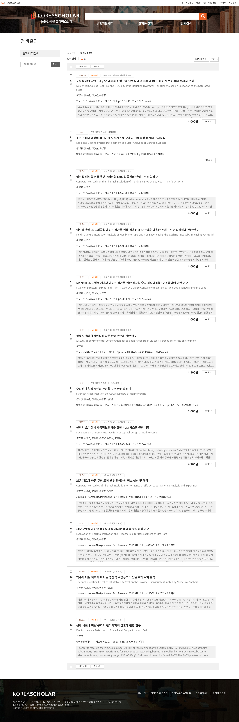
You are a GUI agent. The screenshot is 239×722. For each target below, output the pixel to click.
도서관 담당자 (219, 693)
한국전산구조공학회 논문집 (89, 101)
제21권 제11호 (103, 642)
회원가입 (212, 3)
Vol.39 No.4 (135, 593)
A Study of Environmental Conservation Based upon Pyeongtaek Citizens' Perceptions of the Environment (136, 340)
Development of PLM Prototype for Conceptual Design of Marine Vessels (117, 432)
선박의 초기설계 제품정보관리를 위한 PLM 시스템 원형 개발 (113, 427)
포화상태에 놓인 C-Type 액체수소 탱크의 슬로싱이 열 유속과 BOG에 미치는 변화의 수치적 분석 (135, 81)
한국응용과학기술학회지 (88, 352)
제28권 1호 (110, 246)
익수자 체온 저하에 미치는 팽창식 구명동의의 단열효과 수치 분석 (115, 577)
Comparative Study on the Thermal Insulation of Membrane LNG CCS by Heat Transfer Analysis (130, 181)
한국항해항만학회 (162, 497)
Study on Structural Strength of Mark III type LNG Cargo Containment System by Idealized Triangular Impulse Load (141, 287)
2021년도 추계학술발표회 (124, 154)
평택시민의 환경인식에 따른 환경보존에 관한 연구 (106, 336)
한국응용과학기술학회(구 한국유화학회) (150, 352)
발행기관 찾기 (105, 23)
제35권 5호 (110, 101)
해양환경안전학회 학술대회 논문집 (92, 154)
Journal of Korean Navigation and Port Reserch (101, 497)
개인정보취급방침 (159, 693)
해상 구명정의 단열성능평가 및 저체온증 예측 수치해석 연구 (112, 529)
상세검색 (186, 23)
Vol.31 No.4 (108, 352)
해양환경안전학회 (155, 154)
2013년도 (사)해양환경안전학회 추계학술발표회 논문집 (138, 405)
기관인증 (190, 3)
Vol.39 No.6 (135, 545)
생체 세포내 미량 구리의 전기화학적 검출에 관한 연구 (108, 625)
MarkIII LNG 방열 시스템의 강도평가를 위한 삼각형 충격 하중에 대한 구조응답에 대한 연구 (132, 283)
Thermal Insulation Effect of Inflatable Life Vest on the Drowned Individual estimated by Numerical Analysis (137, 582)
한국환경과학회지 (84, 642)
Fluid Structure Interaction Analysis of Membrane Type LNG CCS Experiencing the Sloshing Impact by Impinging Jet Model (145, 234)
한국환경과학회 (136, 642)
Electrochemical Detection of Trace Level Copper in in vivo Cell (111, 630)
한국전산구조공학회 (142, 101)
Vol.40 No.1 (135, 497)
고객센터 (222, 3)
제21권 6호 (110, 444)
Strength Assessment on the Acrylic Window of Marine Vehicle (111, 393)
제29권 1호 (110, 193)
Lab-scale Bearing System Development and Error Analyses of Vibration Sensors (121, 143)
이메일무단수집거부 (181, 693)
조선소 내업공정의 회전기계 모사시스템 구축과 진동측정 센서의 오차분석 (121, 138)
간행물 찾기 (146, 23)
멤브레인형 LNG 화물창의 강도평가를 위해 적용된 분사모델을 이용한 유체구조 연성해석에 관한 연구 (137, 230)
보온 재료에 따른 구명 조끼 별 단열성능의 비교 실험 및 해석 (112, 481)
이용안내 (232, 3)
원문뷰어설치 (201, 693)
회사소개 (142, 693)
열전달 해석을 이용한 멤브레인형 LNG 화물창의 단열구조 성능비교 (117, 177)
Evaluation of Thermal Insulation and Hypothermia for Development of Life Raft (121, 534)
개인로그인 (201, 3)
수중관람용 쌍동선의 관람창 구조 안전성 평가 (103, 389)
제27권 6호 (110, 299)
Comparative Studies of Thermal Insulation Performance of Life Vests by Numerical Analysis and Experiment (137, 485)
